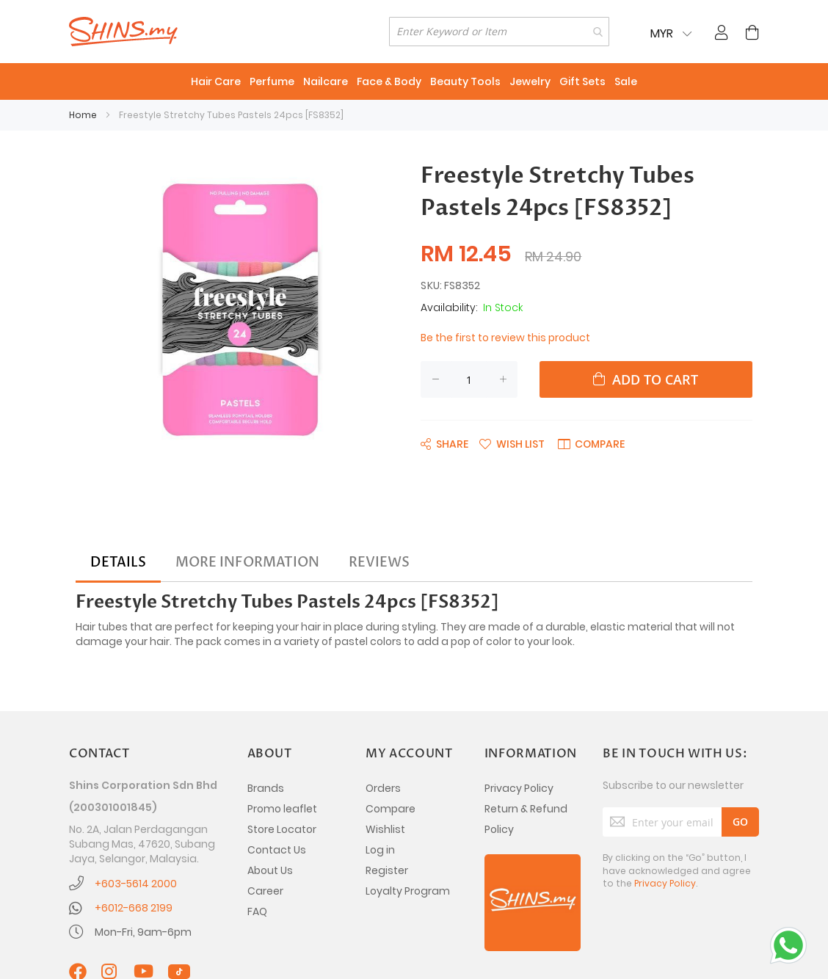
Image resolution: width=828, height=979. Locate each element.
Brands (265, 788)
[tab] (118, 563)
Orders (383, 788)
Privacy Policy (518, 788)
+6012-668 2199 (133, 907)
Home (83, 115)
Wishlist (385, 829)
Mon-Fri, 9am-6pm (143, 932)
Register (387, 870)
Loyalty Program (408, 891)
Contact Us (276, 849)
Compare (390, 808)
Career (265, 891)
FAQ (257, 911)
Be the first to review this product (505, 337)
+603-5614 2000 (136, 883)
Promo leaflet (282, 808)
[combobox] (499, 31)
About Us (270, 870)
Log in (380, 849)
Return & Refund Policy (525, 819)
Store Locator (281, 829)
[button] (512, 443)
